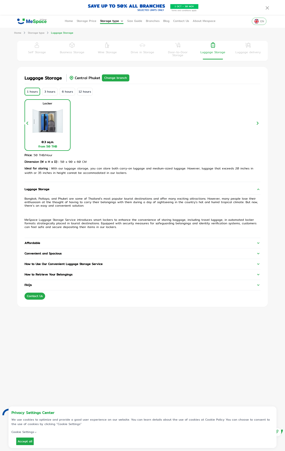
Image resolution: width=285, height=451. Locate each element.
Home (69, 21)
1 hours (32, 91)
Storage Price (86, 21)
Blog (166, 21)
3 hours (49, 91)
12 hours (85, 91)
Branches (153, 21)
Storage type (111, 21)
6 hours (67, 91)
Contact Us (181, 21)
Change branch (115, 78)
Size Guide (134, 21)
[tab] (37, 50)
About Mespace (204, 21)
